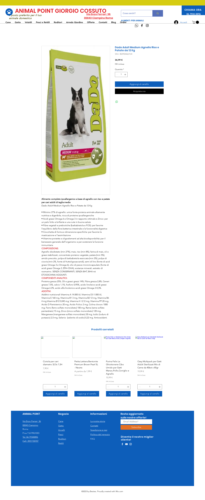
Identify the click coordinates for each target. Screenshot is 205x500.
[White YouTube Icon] (126, 444)
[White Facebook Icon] (122, 444)
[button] (196, 22)
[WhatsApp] (136, 25)
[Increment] (125, 74)
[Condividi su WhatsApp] (116, 101)
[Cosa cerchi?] (135, 13)
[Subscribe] (136, 427)
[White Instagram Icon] (130, 444)
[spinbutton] (121, 74)
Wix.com (119, 491)
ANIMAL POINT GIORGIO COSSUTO (60, 11)
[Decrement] (117, 74)
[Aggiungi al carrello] (55, 393)
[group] (102, 367)
